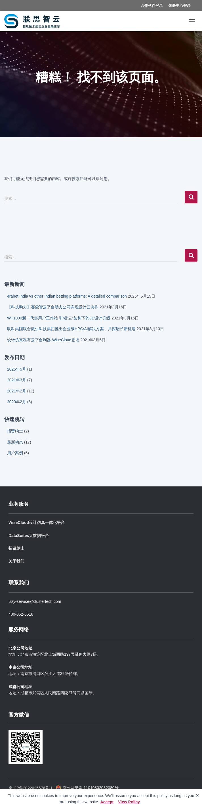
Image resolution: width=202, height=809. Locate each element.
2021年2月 (16, 391)
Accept (107, 802)
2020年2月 (16, 402)
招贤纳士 (15, 431)
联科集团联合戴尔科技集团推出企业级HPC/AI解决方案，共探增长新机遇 (71, 329)
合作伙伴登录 (152, 5)
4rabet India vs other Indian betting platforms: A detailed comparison (67, 296)
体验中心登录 (180, 5)
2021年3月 (16, 380)
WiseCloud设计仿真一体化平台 (37, 522)
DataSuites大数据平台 (29, 535)
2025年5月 (16, 369)
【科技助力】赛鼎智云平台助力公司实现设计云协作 (52, 307)
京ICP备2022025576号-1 (31, 788)
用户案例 (15, 453)
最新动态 (15, 442)
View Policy (129, 802)
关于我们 (16, 561)
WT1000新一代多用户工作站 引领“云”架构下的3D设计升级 (58, 318)
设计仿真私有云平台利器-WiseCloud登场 (43, 340)
